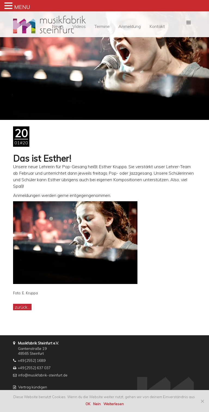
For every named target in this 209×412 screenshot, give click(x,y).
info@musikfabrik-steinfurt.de (42, 375)
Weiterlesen (113, 404)
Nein (97, 404)
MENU (22, 7)
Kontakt (157, 26)
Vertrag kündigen (32, 387)
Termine (102, 26)
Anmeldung (129, 26)
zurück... (22, 307)
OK (87, 404)
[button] (188, 22)
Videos (79, 26)
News (58, 26)
